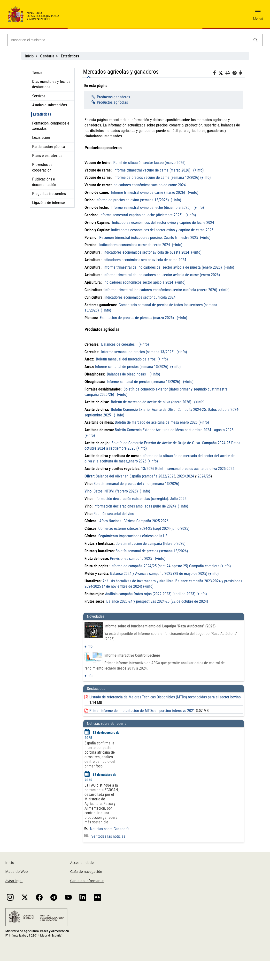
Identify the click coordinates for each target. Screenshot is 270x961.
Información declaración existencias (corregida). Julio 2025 (139, 498)
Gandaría (47, 56)
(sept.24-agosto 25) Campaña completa (188, 566)
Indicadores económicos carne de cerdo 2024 (135, 244)
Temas (37, 72)
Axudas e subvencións (49, 105)
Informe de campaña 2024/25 (133, 566)
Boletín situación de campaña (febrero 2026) (150, 543)
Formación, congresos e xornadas (50, 126)
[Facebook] (215, 74)
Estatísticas (42, 114)
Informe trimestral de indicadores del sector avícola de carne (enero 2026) (161, 275)
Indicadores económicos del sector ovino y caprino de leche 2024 (163, 222)
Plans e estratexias (47, 155)
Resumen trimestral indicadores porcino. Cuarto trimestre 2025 (149, 237)
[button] (258, 13)
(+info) (198, 170)
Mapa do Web (16, 871)
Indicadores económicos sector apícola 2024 (139, 282)
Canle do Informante (87, 880)
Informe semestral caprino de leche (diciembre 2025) (141, 215)
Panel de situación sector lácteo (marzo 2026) (148, 162)
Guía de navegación (86, 871)
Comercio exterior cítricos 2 (119, 528)
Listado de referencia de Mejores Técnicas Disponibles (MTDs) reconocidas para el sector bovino (165, 697)
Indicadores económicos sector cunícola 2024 (140, 297)
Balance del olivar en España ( (114, 476)
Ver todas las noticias (105, 836)
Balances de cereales (118, 344)
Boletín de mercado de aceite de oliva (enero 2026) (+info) (158, 402)
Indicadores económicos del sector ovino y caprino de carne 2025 (162, 230)
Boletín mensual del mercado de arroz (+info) (132, 359)
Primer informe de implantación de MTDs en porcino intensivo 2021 (142, 710)
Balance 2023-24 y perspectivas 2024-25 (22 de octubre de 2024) (157, 601)
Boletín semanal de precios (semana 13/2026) (151, 551)
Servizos (38, 96)
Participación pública (48, 146)
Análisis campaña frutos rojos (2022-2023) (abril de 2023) (150, 594)
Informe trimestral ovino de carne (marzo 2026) (148, 192)
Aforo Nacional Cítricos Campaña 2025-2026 (134, 521)
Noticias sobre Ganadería (110, 829)
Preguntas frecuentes (49, 193)
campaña (150, 476)
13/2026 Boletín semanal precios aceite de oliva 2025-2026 (187, 468)
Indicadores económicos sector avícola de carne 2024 (144, 260)
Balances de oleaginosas (127, 374)
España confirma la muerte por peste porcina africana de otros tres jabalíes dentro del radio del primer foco (100, 754)
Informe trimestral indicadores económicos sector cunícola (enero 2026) (160, 290)
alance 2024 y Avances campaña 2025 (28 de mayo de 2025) (159, 573)
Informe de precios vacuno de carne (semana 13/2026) (156, 177)
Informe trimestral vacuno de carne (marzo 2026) (152, 170)
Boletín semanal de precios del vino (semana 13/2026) (136, 483)
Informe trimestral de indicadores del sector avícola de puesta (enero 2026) (162, 267)
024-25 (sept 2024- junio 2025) (165, 528)
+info (89, 646)
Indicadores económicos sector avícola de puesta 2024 (146, 252)
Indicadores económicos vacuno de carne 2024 (149, 185)
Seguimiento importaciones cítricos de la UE (132, 536)
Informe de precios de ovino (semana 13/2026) (132, 200)
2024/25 (204, 476)
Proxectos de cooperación (42, 167)
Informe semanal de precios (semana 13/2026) (137, 352)
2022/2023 (166, 476)
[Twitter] (221, 73)
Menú (258, 19)
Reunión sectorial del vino (113, 513)
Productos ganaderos (113, 97)
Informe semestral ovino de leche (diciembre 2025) (151, 207)
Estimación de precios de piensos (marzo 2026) (137, 317)
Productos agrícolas (112, 102)
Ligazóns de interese (48, 202)
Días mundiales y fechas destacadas (51, 84)
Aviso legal (14, 880)
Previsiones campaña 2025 (131, 558)
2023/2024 (185, 476)
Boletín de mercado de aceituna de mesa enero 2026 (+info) (162, 422)
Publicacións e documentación (44, 182)
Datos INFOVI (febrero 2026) (115, 491)
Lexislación (41, 137)
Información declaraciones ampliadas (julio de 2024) (134, 506)
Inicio (29, 56)
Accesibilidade (82, 862)
